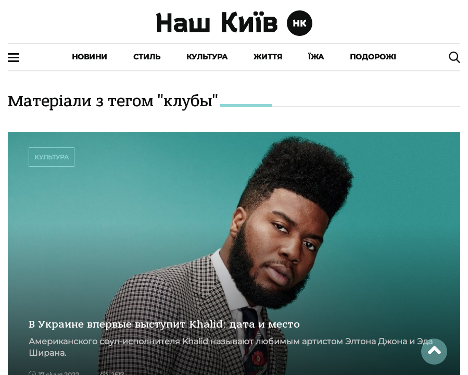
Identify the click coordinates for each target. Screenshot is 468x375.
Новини (89, 56)
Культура (206, 56)
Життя (268, 56)
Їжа (316, 56)
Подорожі (373, 56)
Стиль (146, 56)
